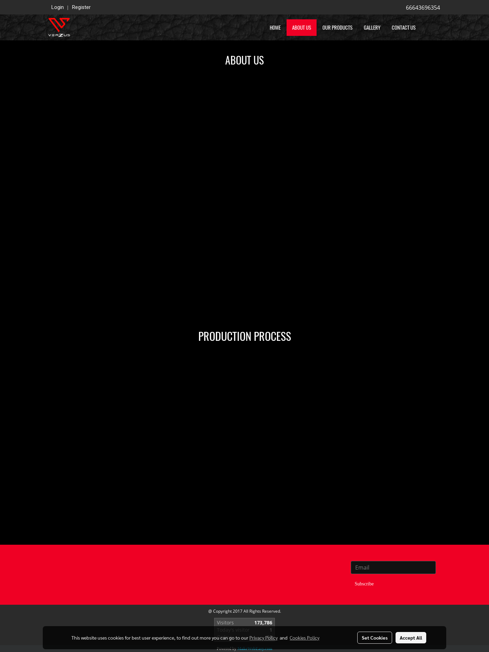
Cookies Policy (304, 637)
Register (81, 7)
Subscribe (364, 583)
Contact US (404, 27)
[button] (431, 27)
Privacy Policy (263, 637)
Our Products (337, 27)
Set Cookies (375, 637)
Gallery (372, 27)
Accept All (411, 637)
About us (301, 27)
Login (57, 7)
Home (275, 27)
